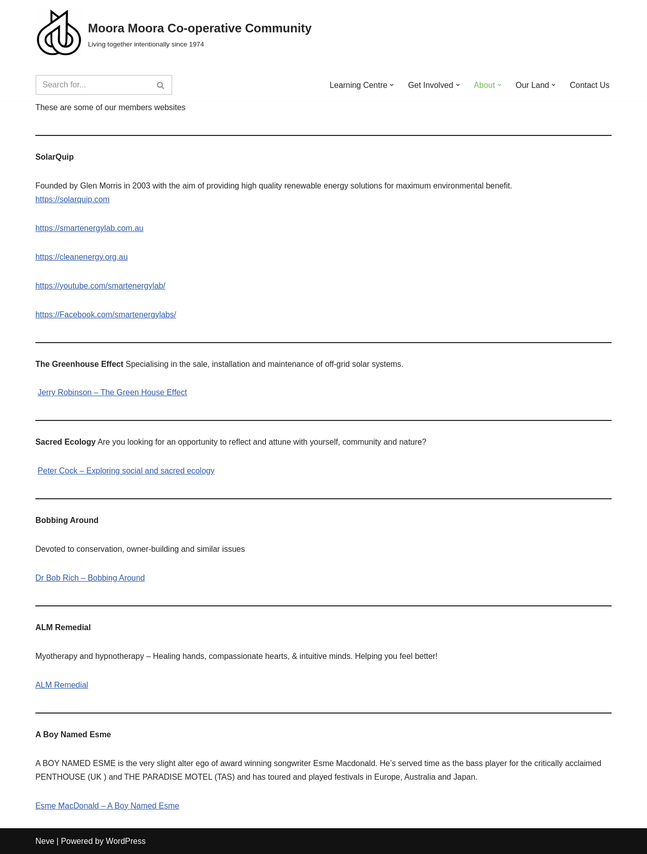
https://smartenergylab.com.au (89, 228)
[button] (391, 85)
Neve (44, 841)
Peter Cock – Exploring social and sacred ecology (126, 471)
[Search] (92, 85)
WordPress (126, 841)
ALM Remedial (61, 685)
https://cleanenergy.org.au (81, 257)
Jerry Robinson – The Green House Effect (112, 393)
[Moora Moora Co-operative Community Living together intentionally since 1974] (173, 34)
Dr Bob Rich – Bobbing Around (90, 578)
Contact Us (590, 85)
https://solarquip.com (72, 200)
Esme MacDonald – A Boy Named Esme (107, 806)
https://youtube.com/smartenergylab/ (100, 286)
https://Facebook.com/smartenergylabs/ (106, 315)
